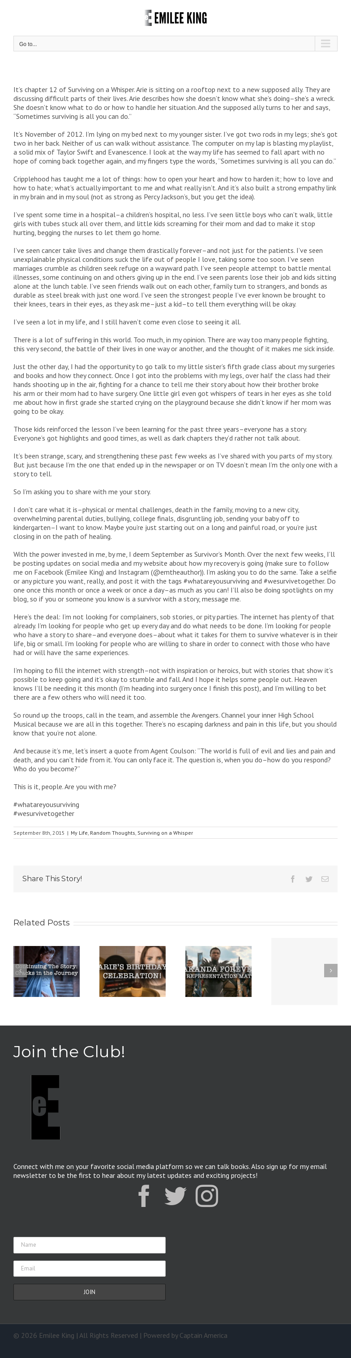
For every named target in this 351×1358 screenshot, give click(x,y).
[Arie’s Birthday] (132, 970)
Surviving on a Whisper (165, 832)
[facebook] (144, 1196)
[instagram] (207, 1196)
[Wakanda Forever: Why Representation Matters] (218, 970)
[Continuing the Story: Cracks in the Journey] (46, 970)
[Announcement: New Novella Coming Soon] (304, 971)
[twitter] (175, 1196)
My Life (79, 832)
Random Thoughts (112, 832)
